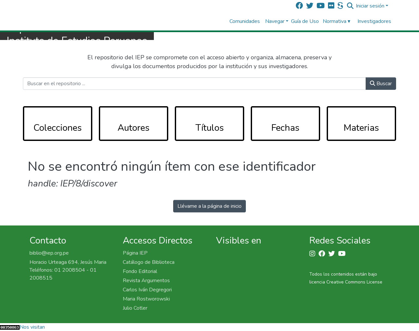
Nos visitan (32, 327)
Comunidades (244, 21)
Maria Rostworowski (146, 298)
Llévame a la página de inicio (209, 206)
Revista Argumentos (146, 280)
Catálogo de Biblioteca (148, 262)
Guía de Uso (305, 21)
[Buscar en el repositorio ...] (194, 83)
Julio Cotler (135, 308)
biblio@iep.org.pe (49, 253)
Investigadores (374, 21)
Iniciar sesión (370, 6)
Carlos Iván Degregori (147, 289)
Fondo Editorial (140, 271)
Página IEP (135, 253)
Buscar (381, 83)
